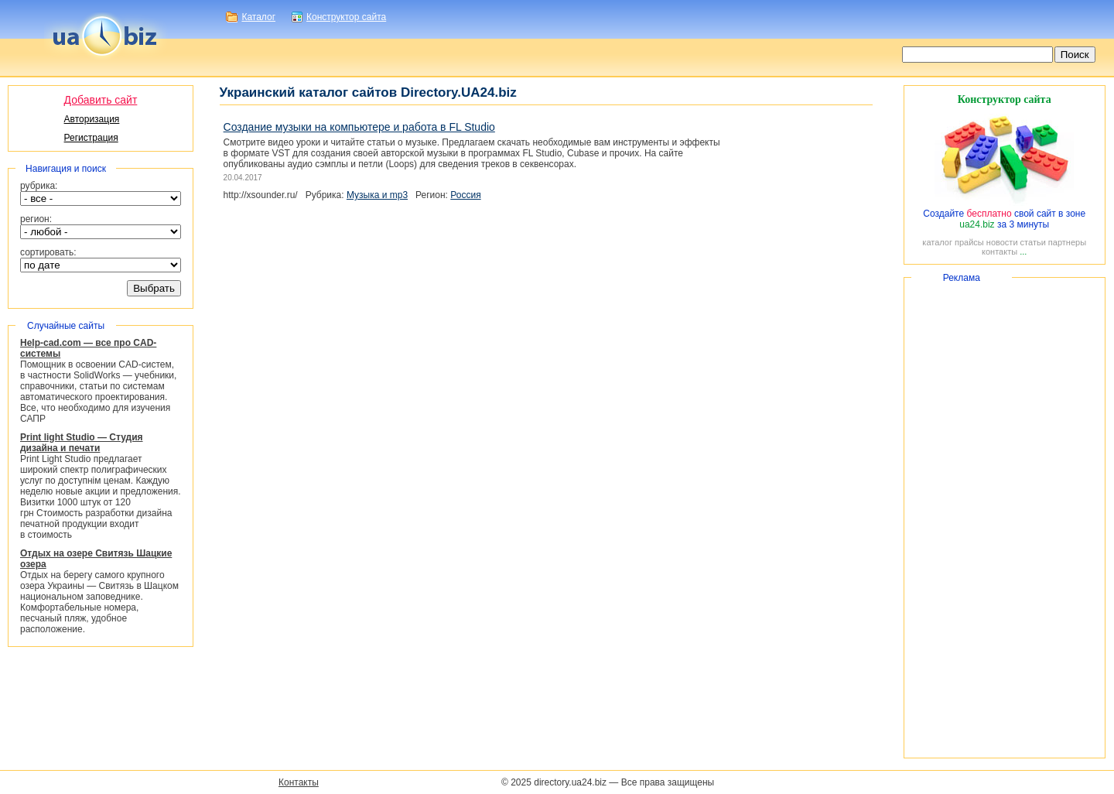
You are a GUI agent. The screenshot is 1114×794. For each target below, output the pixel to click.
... (1023, 251)
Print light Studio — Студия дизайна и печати (81, 442)
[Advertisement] (1004, 518)
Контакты (298, 782)
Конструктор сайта (346, 17)
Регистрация (91, 137)
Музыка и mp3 (377, 195)
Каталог (258, 17)
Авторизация (92, 119)
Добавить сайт (101, 100)
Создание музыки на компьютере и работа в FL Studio (359, 127)
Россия (465, 195)
